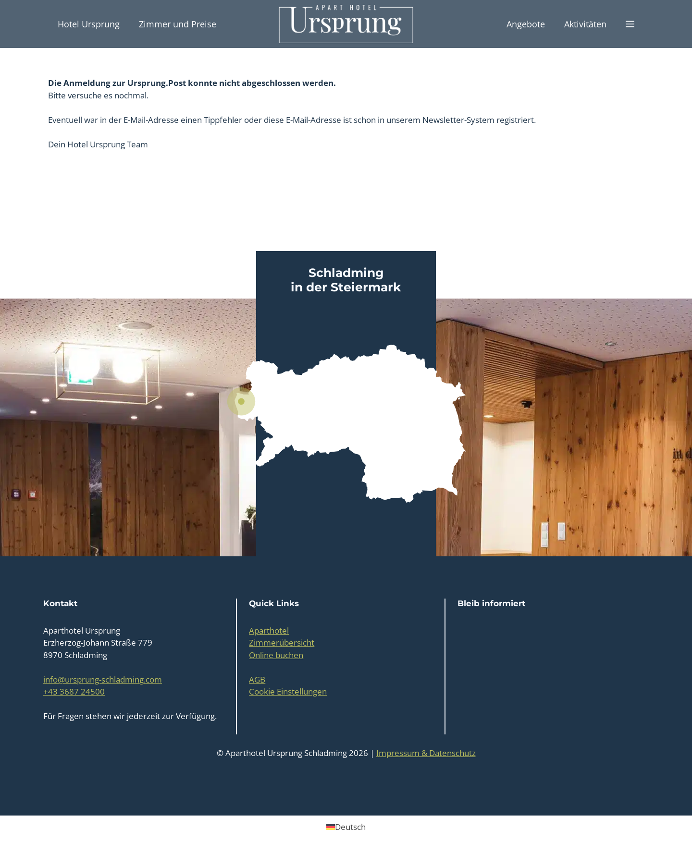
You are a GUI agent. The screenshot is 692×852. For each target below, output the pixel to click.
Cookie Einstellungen (288, 691)
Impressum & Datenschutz (426, 752)
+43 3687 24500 (74, 691)
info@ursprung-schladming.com (102, 679)
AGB (257, 679)
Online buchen (276, 654)
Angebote (526, 24)
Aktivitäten (585, 24)
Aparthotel (269, 630)
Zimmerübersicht (281, 642)
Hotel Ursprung (89, 24)
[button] (630, 24)
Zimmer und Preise (177, 24)
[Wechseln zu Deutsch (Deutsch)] (346, 826)
